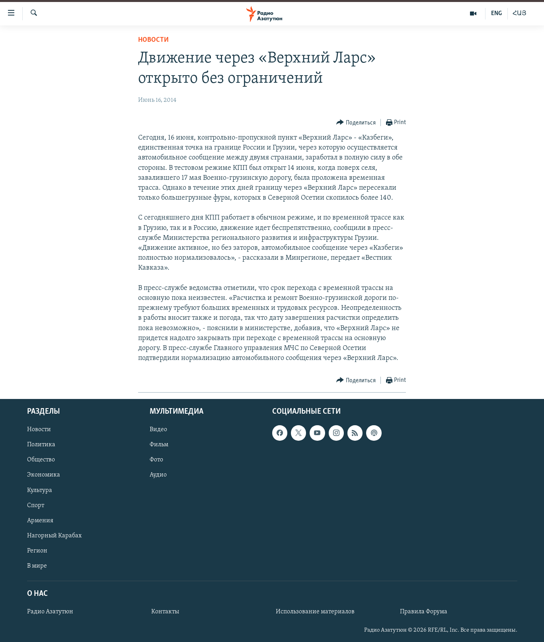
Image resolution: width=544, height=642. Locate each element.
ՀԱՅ (519, 13)
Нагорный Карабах (54, 536)
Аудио (158, 475)
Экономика (43, 475)
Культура (39, 490)
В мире (37, 566)
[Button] (356, 122)
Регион (37, 551)
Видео (158, 430)
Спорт (35, 505)
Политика (41, 445)
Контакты (165, 612)
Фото (156, 460)
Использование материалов (315, 612)
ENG (496, 13)
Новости (153, 40)
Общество (41, 460)
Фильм (159, 445)
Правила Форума (423, 612)
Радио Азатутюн (50, 612)
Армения (40, 520)
